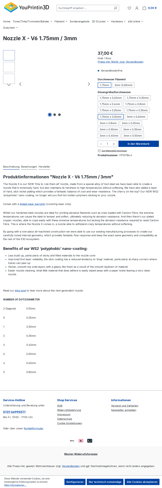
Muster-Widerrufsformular (81, 454)
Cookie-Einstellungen (69, 423)
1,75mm (104, 85)
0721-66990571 (14, 412)
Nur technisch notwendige (105, 481)
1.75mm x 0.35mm (137, 110)
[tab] (11, 167)
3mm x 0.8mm (108, 123)
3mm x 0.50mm (133, 135)
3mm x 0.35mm (132, 129)
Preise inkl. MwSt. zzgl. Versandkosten (120, 61)
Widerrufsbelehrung (69, 410)
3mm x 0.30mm (109, 129)
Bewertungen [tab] (29, 166)
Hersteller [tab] (44, 166)
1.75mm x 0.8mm (135, 104)
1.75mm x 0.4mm (110, 104)
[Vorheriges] (20, 84)
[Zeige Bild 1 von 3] (50, 114)
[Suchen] (115, 8)
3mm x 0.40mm (109, 135)
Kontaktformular (33, 428)
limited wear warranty (32, 204)
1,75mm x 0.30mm (138, 97)
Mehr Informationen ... (15, 485)
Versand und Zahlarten (124, 405)
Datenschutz (64, 418)
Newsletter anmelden (123, 410)
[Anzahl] (107, 144)
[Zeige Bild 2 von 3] (54, 114)
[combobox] (84, 8)
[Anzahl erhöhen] (114, 144)
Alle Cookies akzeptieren (142, 481)
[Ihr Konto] (137, 8)
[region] (47, 84)
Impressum (63, 414)
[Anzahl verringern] (101, 144)
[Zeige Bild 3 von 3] (59, 114)
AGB (59, 405)
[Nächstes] (89, 84)
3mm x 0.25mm (131, 123)
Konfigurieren (74, 481)
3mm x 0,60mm (136, 116)
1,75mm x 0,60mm (111, 97)
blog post (20, 290)
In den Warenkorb (139, 143)
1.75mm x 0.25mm (110, 110)
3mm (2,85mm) (124, 85)
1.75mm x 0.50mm (110, 116)
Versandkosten (71, 466)
